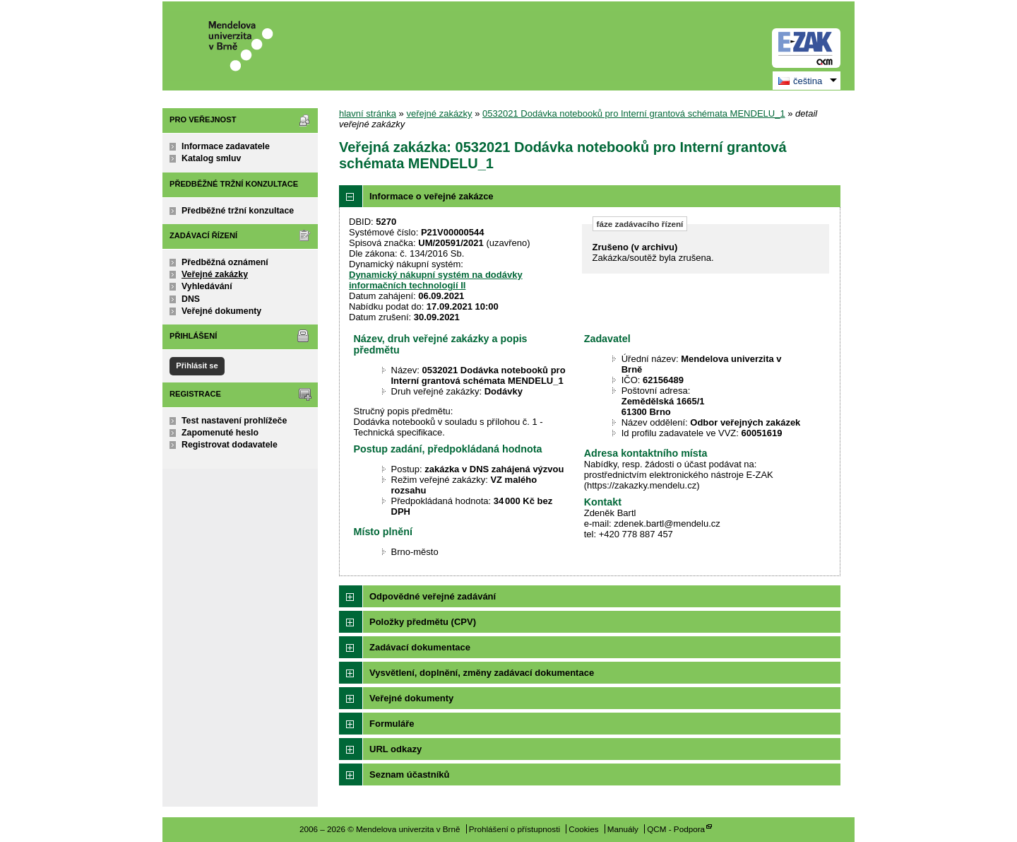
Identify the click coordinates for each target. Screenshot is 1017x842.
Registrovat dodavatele (230, 445)
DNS (191, 299)
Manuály (622, 829)
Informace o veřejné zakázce (431, 196)
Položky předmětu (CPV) (422, 621)
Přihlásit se (197, 365)
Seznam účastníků (409, 774)
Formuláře (392, 723)
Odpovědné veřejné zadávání (432, 596)
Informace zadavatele (226, 146)
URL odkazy (395, 749)
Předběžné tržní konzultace (238, 211)
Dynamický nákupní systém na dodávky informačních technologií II (436, 280)
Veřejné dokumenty (221, 311)
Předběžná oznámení (225, 262)
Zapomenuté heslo (220, 433)
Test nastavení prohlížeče (234, 421)
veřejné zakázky (439, 113)
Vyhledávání (207, 286)
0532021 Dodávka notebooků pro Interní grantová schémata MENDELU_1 (633, 113)
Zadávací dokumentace (419, 647)
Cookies (583, 829)
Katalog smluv (211, 158)
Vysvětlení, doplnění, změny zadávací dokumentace (481, 672)
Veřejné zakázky (215, 274)
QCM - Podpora (676, 829)
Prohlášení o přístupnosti (514, 829)
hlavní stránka (367, 113)
